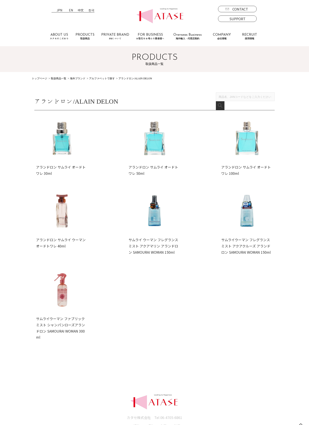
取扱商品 (41, 369)
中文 (81, 10)
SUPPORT (237, 18)
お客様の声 (75, 388)
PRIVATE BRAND (115, 36)
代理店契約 (124, 382)
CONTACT (240, 9)
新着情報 (158, 375)
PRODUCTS (85, 36)
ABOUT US (59, 36)
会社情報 (158, 369)
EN (71, 10)
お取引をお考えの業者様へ (87, 375)
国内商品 (45, 382)
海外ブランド (77, 78)
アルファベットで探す (102, 78)
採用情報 (196, 369)
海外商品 (45, 388)
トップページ (39, 78)
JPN (59, 10)
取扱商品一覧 (58, 78)
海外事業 (123, 375)
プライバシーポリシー (168, 382)
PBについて (47, 400)
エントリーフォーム (208, 382)
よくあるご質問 (79, 382)
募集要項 (200, 375)
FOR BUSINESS (150, 36)
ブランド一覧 (48, 375)
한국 (91, 10)
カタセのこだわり (80, 369)
